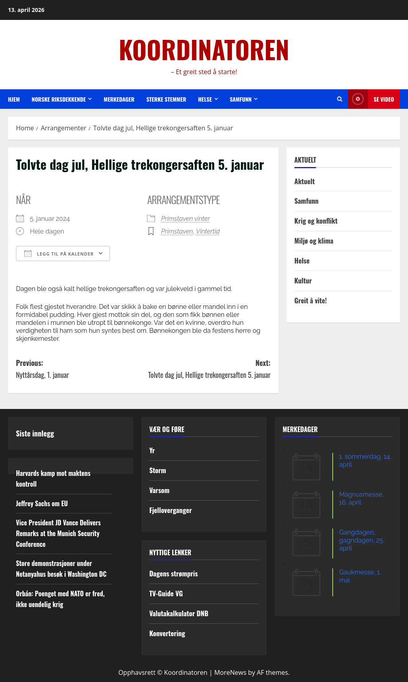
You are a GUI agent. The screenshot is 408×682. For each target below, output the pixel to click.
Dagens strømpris (173, 573)
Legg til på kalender (59, 253)
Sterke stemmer (166, 99)
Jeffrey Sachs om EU (42, 503)
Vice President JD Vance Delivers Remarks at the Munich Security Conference (58, 533)
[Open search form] (339, 99)
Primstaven (177, 231)
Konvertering (167, 633)
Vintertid (208, 231)
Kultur (303, 280)
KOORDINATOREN (204, 49)
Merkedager (119, 99)
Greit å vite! (310, 300)
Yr (152, 450)
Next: (206, 369)
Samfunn (241, 99)
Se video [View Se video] (371, 99)
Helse (205, 99)
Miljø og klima (313, 241)
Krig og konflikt (315, 221)
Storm (157, 470)
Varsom (159, 490)
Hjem (14, 99)
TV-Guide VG (166, 593)
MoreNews (230, 672)
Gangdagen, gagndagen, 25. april (361, 540)
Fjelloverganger (170, 510)
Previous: (79, 369)
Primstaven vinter (185, 218)
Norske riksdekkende (59, 99)
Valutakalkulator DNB (178, 613)
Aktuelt (304, 181)
